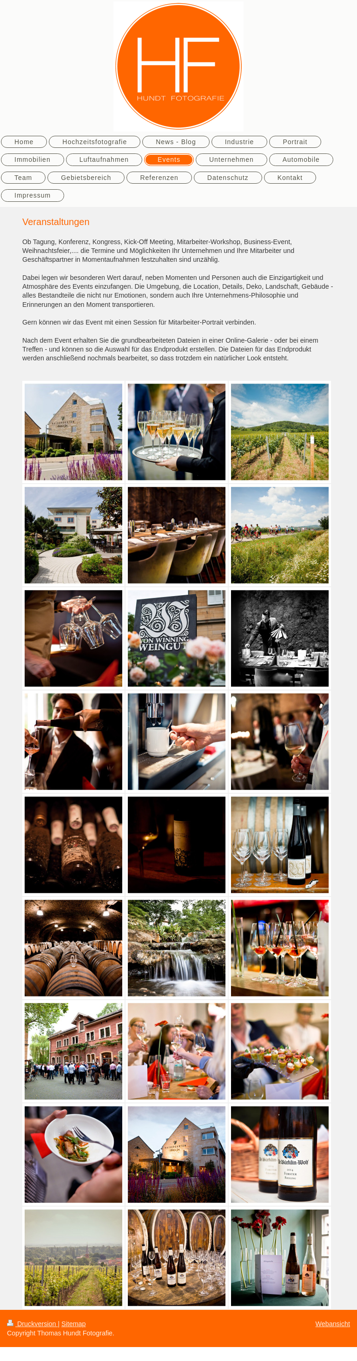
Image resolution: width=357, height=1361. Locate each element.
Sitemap (73, 1324)
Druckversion (32, 1324)
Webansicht (333, 1324)
